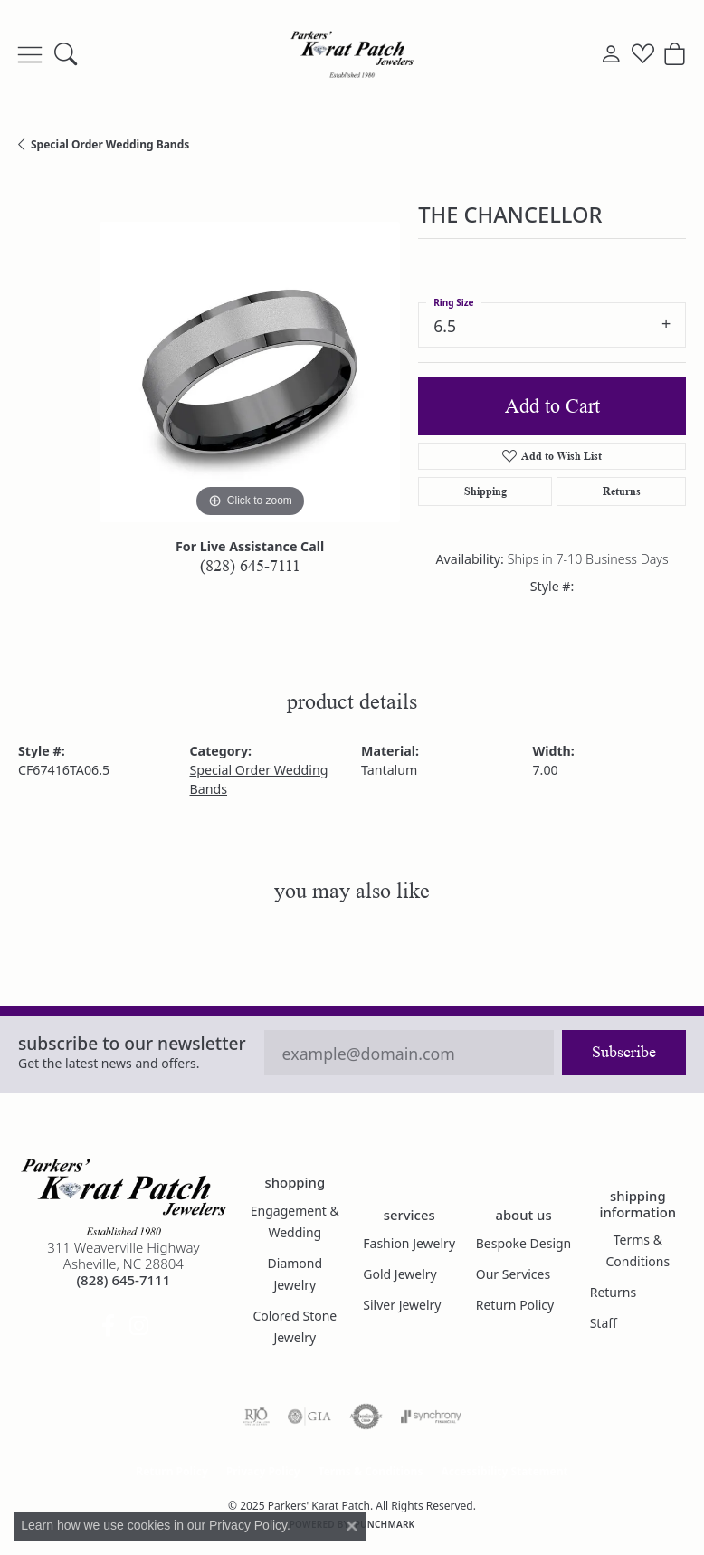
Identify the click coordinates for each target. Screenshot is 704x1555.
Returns (622, 491)
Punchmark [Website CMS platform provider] (385, 1524)
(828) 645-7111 (250, 566)
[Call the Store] (123, 1280)
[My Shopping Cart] (674, 54)
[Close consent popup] (352, 1526)
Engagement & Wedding (295, 1221)
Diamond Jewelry (295, 1273)
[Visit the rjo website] (256, 1416)
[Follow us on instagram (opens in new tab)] (138, 1326)
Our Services (513, 1274)
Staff (603, 1322)
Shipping (485, 491)
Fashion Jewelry (409, 1243)
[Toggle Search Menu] (65, 54)
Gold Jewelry (399, 1274)
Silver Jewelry (402, 1304)
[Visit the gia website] (309, 1416)
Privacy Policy (263, 1471)
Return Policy (515, 1304)
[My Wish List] (643, 54)
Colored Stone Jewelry (294, 1326)
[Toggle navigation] (30, 54)
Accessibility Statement (504, 1471)
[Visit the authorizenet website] (366, 1416)
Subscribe (624, 1052)
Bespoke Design (524, 1243)
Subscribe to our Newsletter (132, 1043)
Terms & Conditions (638, 1250)
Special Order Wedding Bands (110, 144)
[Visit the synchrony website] (431, 1416)
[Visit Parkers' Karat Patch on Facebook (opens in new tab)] (108, 1326)
